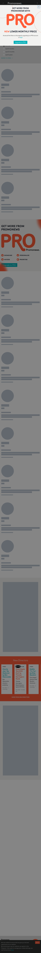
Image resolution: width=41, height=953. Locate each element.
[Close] (39, 7)
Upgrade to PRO (20, 42)
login (21, 37)
